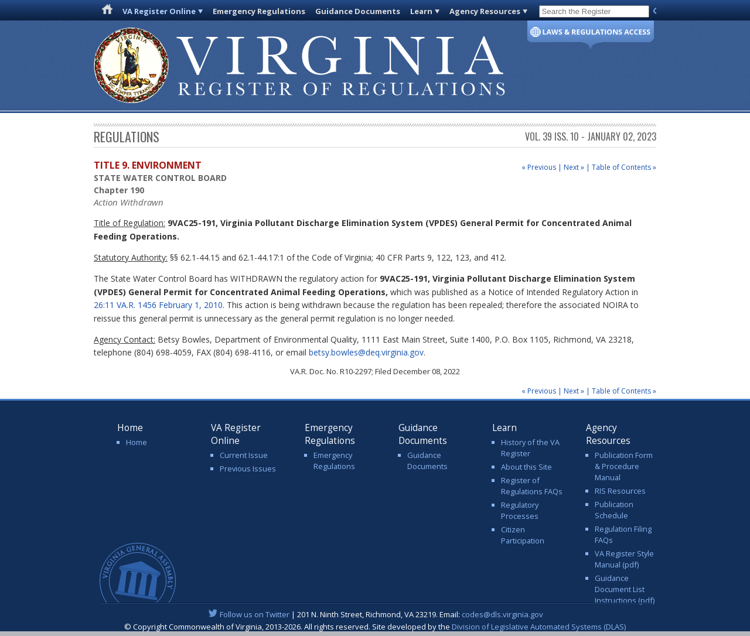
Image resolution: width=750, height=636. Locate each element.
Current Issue (244, 455)
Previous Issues (248, 468)
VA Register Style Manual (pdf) (624, 559)
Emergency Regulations (259, 11)
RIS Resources (620, 490)
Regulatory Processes (519, 510)
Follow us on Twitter (254, 614)
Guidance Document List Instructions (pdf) (624, 589)
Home (136, 442)
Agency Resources (484, 11)
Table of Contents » (624, 167)
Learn (421, 11)
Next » (574, 167)
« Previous (538, 167)
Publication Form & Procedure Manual (624, 466)
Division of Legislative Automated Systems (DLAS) (539, 626)
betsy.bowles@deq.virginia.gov (366, 352)
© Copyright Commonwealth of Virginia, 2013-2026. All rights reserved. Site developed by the (375, 626)
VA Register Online (159, 11)
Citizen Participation (522, 535)
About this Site (526, 466)
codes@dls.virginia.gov (502, 614)
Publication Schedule (614, 510)
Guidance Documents (357, 11)
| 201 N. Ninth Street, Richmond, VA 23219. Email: (375, 614)
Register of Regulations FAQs (531, 486)
